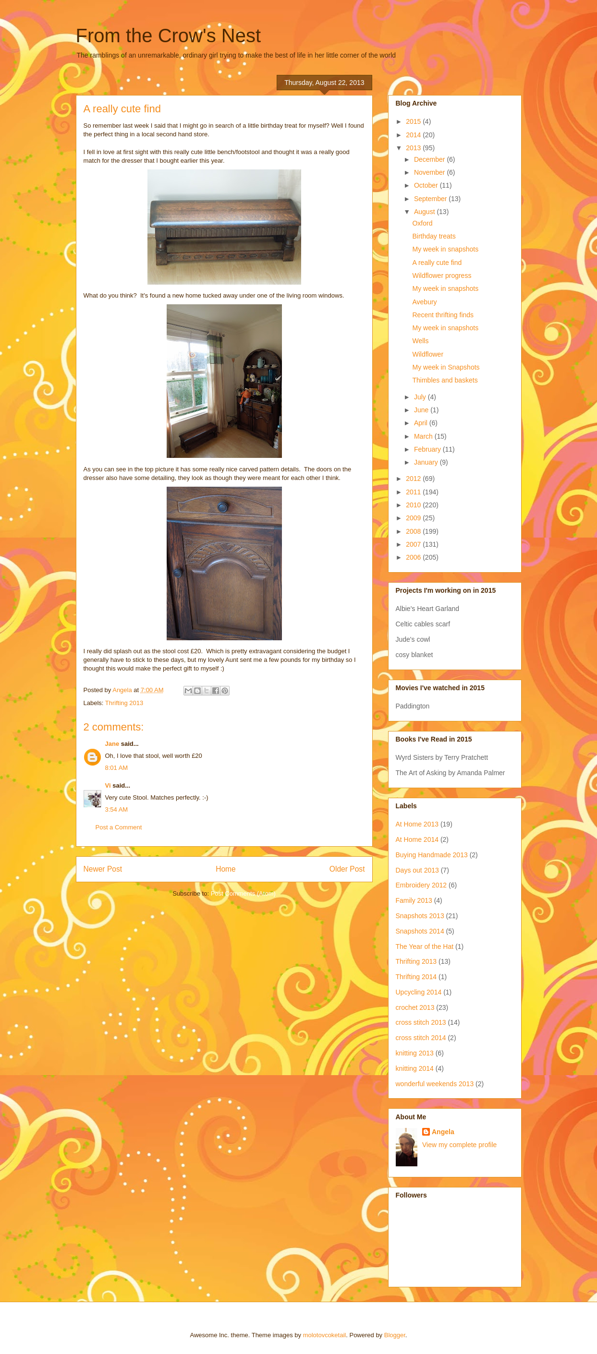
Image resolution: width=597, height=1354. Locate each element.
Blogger (394, 1335)
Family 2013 (414, 900)
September (431, 199)
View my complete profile (459, 1145)
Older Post (347, 869)
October (427, 185)
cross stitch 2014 (421, 1038)
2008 (414, 531)
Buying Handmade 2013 (432, 855)
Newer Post (103, 869)
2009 (414, 518)
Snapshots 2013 (420, 916)
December (430, 159)
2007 (414, 544)
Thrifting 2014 (416, 977)
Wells (420, 341)
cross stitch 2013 (421, 1022)
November (430, 172)
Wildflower (427, 354)
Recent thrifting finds (443, 315)
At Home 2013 (417, 824)
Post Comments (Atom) (243, 893)
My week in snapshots (445, 249)
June (422, 410)
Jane (112, 743)
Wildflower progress (441, 275)
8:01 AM (116, 767)
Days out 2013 (417, 870)
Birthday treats (433, 236)
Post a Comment (119, 827)
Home (226, 869)
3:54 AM (116, 809)
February (428, 449)
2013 (414, 148)
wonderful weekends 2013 (435, 1084)
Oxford (422, 223)
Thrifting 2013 (124, 703)
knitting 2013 (415, 1053)
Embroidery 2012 (421, 885)
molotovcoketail (324, 1335)
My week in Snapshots (445, 367)
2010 (414, 505)
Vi (108, 785)
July (421, 397)
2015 (414, 121)
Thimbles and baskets (444, 380)
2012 (414, 478)
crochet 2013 (415, 1007)
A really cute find (437, 262)
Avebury (424, 302)
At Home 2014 (417, 839)
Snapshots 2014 (420, 931)
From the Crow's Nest (168, 35)
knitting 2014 (415, 1068)
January (427, 462)
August (425, 212)
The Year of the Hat (425, 946)
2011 (414, 492)
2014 (414, 135)
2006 (414, 557)
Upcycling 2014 (419, 992)
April (421, 423)
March (424, 436)
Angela (443, 1132)
